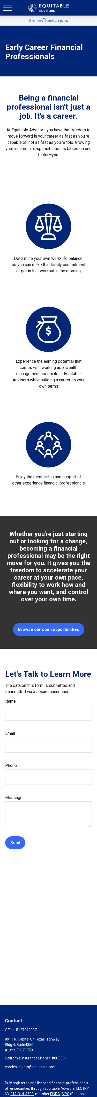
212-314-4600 (22, 1094)
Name (10, 701)
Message (14, 797)
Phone (11, 765)
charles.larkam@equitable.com (30, 1067)
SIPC (65, 1094)
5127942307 (26, 1030)
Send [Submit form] (15, 842)
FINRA (55, 1094)
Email (10, 733)
